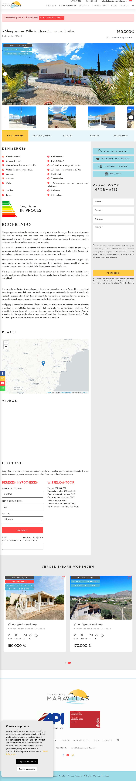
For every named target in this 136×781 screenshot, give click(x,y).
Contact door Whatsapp (113, 150)
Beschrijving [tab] (41, 136)
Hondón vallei (100, 6)
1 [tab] (65, 663)
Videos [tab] (94, 136)
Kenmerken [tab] (15, 136)
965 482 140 (91, 1)
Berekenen (22, 530)
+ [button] (6, 343)
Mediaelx (105, 776)
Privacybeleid (121, 252)
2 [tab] (69, 663)
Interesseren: (12, 501)
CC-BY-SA (84, 392)
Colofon (62, 776)
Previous (4, 74)
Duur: (6, 514)
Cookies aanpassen (27, 769)
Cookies (78, 776)
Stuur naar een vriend (113, 166)
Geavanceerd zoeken (51, 18)
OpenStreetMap (66, 392)
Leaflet (49, 392)
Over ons (51, 6)
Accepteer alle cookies (27, 761)
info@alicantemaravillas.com (114, 1)
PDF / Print (113, 174)
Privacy (71, 776)
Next (131, 74)
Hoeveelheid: (12, 489)
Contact (124, 6)
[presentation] (107, 264)
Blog (114, 6)
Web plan (88, 776)
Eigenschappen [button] (67, 6)
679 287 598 (76, 1)
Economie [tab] (121, 136)
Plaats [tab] (68, 136)
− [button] (6, 347)
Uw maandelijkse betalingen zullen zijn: (22, 539)
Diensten (84, 6)
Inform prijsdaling (120, 38)
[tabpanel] (101, 616)
